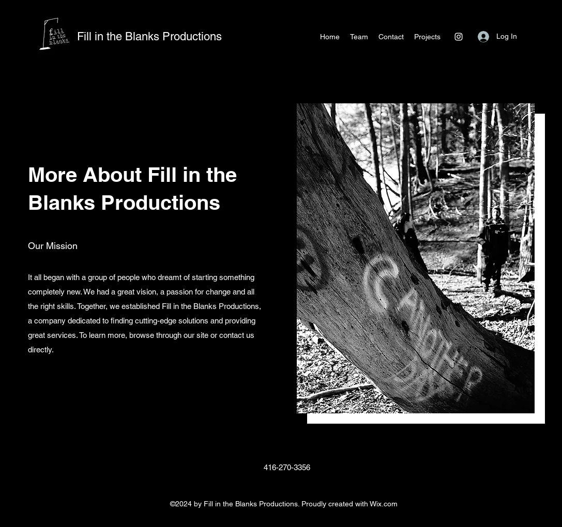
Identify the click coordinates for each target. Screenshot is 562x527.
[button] (427, 36)
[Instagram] (458, 37)
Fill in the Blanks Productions (149, 36)
